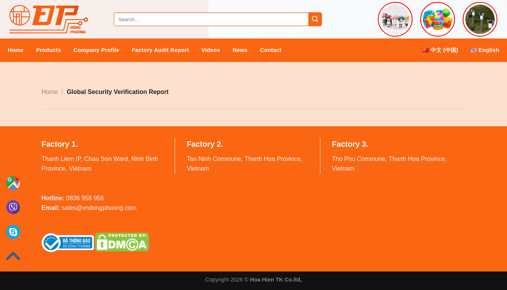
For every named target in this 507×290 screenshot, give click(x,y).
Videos (210, 50)
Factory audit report (160, 50)
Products (48, 50)
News (240, 50)
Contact (271, 50)
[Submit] (315, 19)
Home (16, 50)
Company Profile (97, 50)
